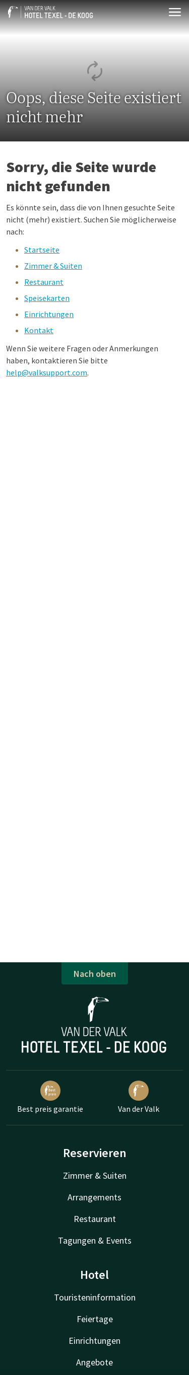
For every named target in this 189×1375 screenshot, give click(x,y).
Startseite (41, 250)
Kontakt (38, 330)
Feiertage (95, 1319)
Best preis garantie (50, 1097)
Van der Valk (138, 1097)
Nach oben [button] (95, 973)
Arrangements (94, 1197)
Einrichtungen (49, 314)
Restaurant (44, 282)
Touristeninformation (95, 1297)
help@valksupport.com (46, 372)
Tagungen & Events (95, 1240)
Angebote (94, 1362)
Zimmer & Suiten (53, 266)
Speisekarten (47, 298)
